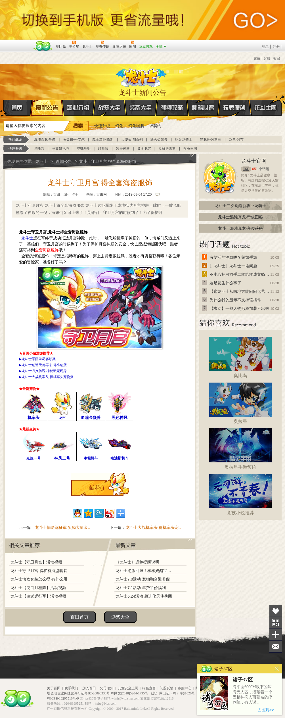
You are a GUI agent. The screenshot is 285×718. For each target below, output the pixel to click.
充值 (256, 58)
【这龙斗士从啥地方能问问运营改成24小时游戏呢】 (239, 291)
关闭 (276, 668)
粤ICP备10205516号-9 (63, 698)
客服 (266, 58)
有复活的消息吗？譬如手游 (233, 257)
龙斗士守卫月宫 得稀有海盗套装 (39, 570)
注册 (276, 47)
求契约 (155, 126)
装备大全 (141, 108)
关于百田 (53, 688)
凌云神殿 (123, 149)
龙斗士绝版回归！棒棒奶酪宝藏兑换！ (145, 570)
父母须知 (107, 688)
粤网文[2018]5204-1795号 (129, 693)
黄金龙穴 (144, 149)
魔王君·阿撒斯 (103, 139)
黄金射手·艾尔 (73, 139)
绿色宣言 (149, 688)
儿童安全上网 (128, 688)
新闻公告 (64, 161)
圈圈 (246, 169)
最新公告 (47, 108)
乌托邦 (39, 149)
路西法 (103, 149)
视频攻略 (172, 108)
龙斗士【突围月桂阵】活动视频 (38, 587)
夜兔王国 (190, 149)
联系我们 (71, 688)
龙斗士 (141, 76)
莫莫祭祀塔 (60, 149)
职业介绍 (78, 108)
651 (255, 169)
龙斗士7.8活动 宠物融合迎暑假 (143, 579)
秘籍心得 (203, 108)
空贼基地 (83, 149)
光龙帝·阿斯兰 (210, 139)
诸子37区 (242, 679)
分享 (275, 634)
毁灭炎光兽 (158, 139)
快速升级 (102, 126)
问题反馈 (166, 688)
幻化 (119, 126)
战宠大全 (109, 108)
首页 (3, 108)
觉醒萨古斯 (167, 149)
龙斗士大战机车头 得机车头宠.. (153, 527)
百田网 (43, 46)
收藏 (276, 58)
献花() (96, 488)
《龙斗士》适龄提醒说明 (137, 562)
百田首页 (79, 617)
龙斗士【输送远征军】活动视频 (38, 596)
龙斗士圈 (266, 102)
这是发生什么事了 (225, 283)
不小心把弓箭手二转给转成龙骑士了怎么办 (239, 274)
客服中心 (184, 688)
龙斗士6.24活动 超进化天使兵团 (144, 596)
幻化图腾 (136, 126)
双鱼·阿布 (236, 139)
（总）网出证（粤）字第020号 (172, 693)
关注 (275, 623)
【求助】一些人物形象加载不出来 (239, 308)
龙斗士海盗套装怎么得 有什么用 (39, 579)
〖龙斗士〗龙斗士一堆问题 (233, 266)
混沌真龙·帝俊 (44, 139)
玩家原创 (234, 108)
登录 (265, 47)
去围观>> (265, 709)
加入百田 (89, 688)
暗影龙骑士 (183, 139)
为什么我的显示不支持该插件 (235, 300)
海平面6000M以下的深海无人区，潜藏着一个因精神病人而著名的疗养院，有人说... (252, 694)
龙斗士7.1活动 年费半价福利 (141, 587)
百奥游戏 (17, 42)
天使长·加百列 (131, 139)
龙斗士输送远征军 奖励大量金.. (62, 527)
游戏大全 (120, 617)
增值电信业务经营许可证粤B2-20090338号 (78, 693)
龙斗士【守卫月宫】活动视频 (36, 562)
